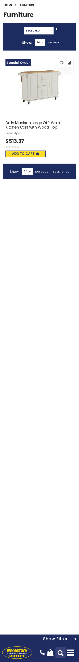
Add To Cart (25, 153)
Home (8, 5)
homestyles (13, 133)
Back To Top (61, 172)
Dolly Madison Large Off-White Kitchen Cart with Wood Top (33, 125)
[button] (61, 63)
